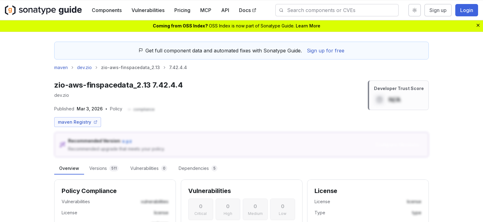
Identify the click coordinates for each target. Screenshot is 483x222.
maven (61, 67)
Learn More (308, 25)
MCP (205, 10)
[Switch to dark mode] (414, 10)
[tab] (69, 168)
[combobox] (342, 10)
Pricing (182, 10)
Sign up (438, 10)
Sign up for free (325, 50)
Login (466, 10)
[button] (141, 109)
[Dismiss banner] (478, 25)
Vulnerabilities (148, 10)
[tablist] (241, 168)
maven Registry (77, 122)
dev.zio (84, 67)
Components (107, 10)
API (225, 10)
